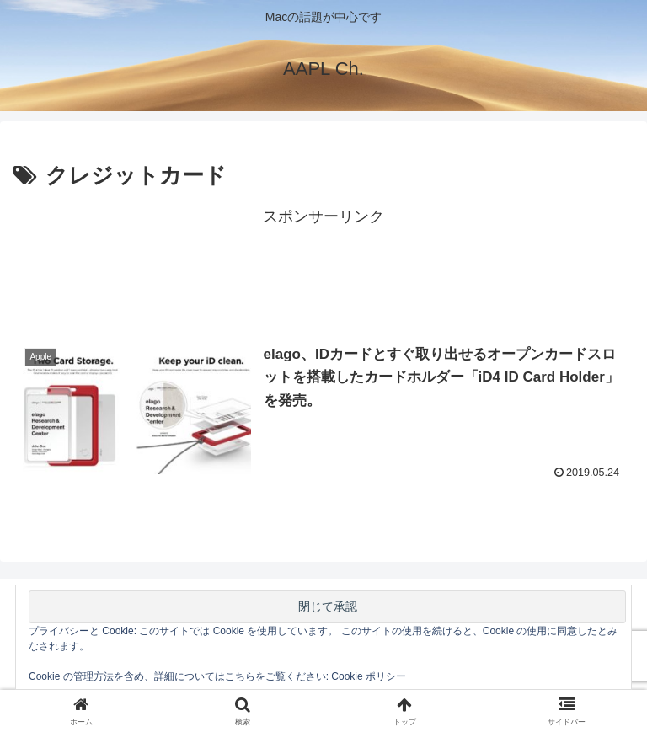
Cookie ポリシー (368, 676)
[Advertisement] (323, 269)
